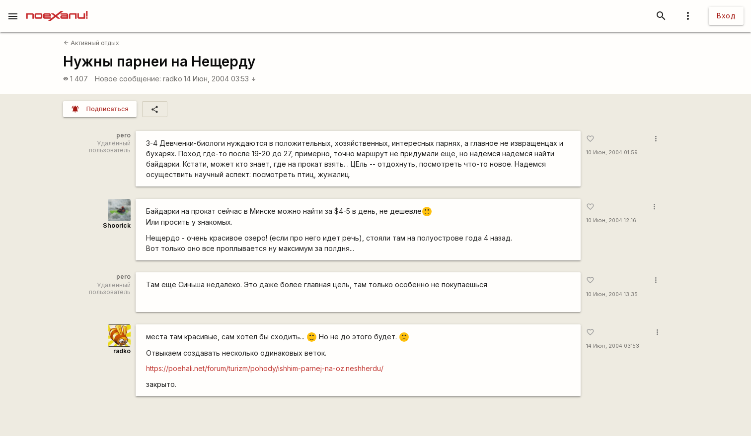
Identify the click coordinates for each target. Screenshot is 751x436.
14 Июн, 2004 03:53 (220, 78)
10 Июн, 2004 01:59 (612, 152)
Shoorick (117, 225)
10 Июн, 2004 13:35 (612, 294)
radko (172, 78)
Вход (726, 15)
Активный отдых (91, 43)
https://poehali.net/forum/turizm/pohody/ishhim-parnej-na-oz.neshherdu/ (264, 368)
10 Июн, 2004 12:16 (611, 220)
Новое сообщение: (128, 78)
